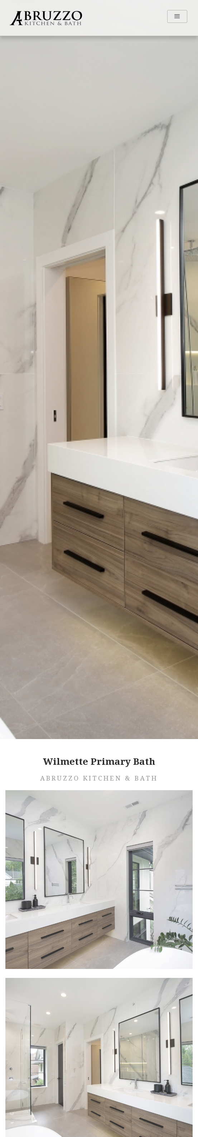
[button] (177, 16)
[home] (44, 18)
